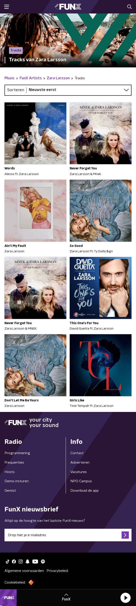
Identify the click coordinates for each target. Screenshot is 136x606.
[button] (125, 598)
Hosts (9, 472)
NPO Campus (81, 481)
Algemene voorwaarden (24, 571)
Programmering (17, 453)
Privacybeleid (57, 571)
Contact (77, 453)
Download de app (84, 490)
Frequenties (14, 462)
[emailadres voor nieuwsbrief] (68, 535)
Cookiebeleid (14, 582)
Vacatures (78, 472)
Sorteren (15, 90)
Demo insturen (16, 481)
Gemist (10, 490)
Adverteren (79, 462)
